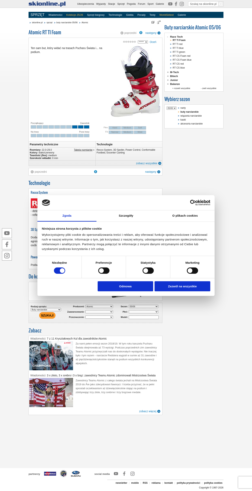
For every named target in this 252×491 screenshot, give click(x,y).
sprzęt (49, 22)
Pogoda (131, 3)
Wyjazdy (101, 3)
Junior (174, 80)
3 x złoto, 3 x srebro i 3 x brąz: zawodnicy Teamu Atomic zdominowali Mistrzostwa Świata (101, 375)
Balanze (175, 84)
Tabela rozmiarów (83, 150)
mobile (135, 483)
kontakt (168, 483)
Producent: (78, 306)
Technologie (115, 14)
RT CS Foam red (181, 56)
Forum (141, 3)
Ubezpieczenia (85, 3)
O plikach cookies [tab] (185, 215)
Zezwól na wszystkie (182, 286)
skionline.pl (37, 22)
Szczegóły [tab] (126, 215)
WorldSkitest (166, 14)
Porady (141, 14)
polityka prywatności (188, 483)
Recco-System (104, 150)
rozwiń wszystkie (182, 88)
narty (183, 108)
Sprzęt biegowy (96, 14)
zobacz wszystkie (146, 163)
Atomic (85, 22)
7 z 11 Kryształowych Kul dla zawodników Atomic (77, 338)
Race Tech (176, 36)
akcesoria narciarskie (192, 123)
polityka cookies (213, 483)
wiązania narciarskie (191, 115)
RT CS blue (179, 67)
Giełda (129, 14)
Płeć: (125, 312)
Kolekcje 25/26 (74, 14)
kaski (183, 119)
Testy (152, 14)
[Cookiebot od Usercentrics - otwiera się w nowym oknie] (193, 203)
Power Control (132, 150)
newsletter (121, 483)
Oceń (153, 42)
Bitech (174, 76)
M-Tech (174, 72)
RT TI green (179, 52)
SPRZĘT (37, 15)
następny (151, 32)
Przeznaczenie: (76, 317)
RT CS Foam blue (182, 59)
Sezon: (124, 306)
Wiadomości (55, 14)
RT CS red (178, 63)
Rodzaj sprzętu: (39, 306)
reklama (156, 483)
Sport (150, 3)
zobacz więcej (147, 411)
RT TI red (178, 44)
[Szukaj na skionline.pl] (220, 3)
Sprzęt (121, 3)
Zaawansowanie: (75, 312)
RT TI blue (178, 48)
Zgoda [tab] (66, 215)
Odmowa (125, 286)
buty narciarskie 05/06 (67, 22)
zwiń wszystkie (209, 88)
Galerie (160, 3)
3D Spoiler (118, 150)
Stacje (111, 3)
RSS (145, 483)
